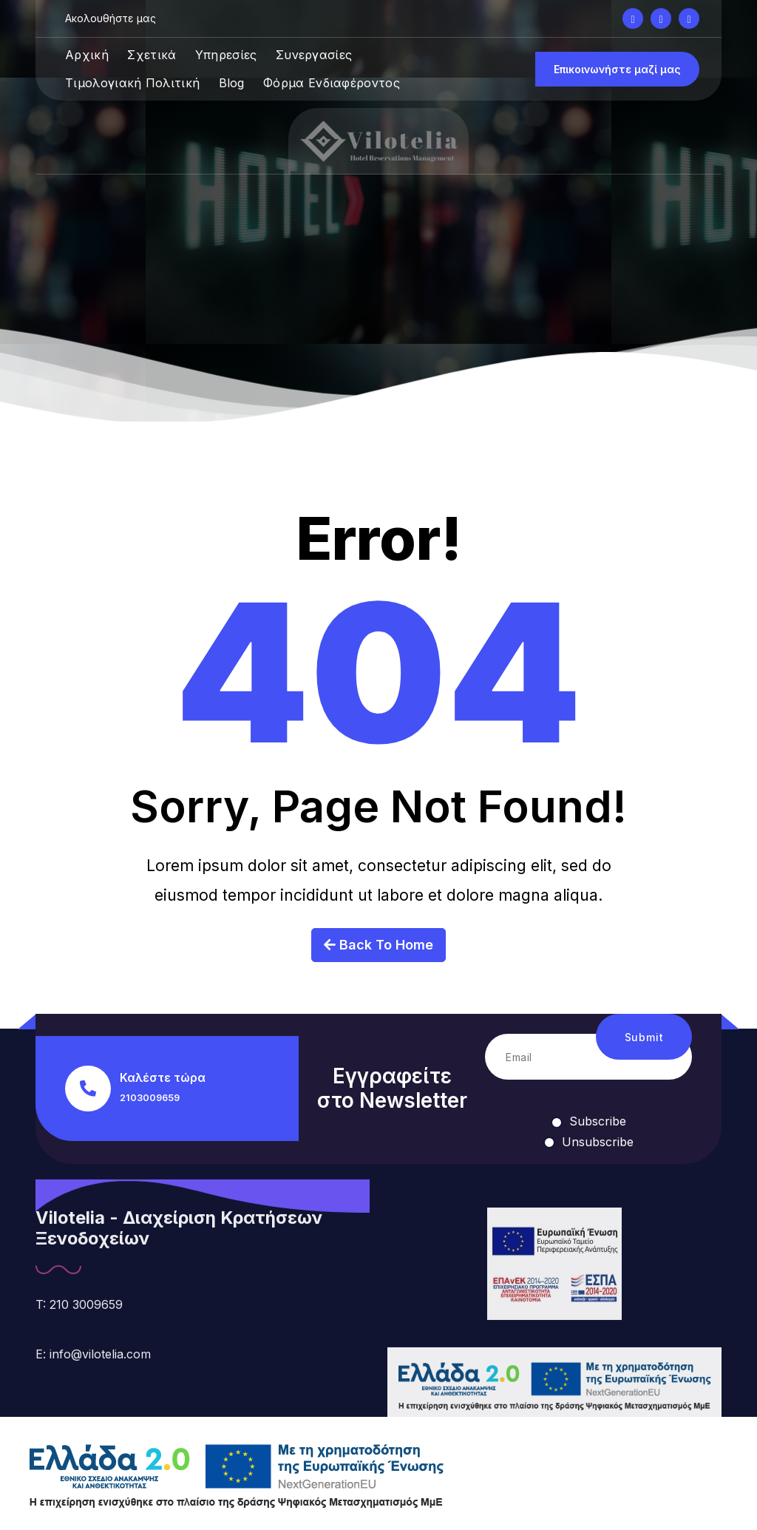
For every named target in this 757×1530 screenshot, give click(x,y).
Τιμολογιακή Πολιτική (132, 82)
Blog (232, 82)
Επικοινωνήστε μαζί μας (617, 69)
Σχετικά (151, 54)
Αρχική (87, 54)
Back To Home (378, 963)
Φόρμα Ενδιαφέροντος (331, 82)
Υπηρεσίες (226, 54)
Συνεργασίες (314, 54)
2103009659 (150, 1097)
